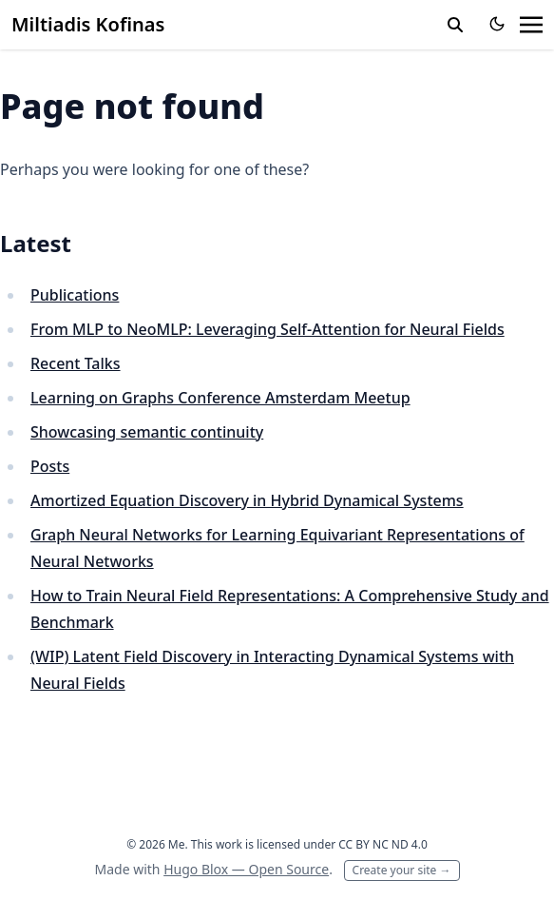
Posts (49, 466)
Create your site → (402, 870)
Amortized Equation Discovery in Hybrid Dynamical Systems (247, 500)
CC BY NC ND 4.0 (383, 844)
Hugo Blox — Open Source (246, 869)
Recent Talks (75, 363)
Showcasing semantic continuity (146, 431)
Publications (74, 294)
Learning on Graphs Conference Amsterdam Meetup (220, 397)
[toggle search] (455, 24)
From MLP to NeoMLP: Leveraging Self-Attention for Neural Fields (267, 329)
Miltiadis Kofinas (87, 24)
